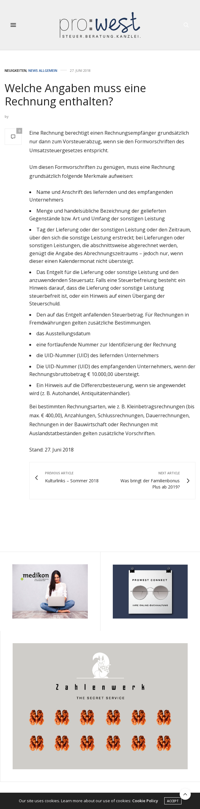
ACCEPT (173, 801)
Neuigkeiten (16, 70)
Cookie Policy (145, 801)
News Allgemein (42, 70)
